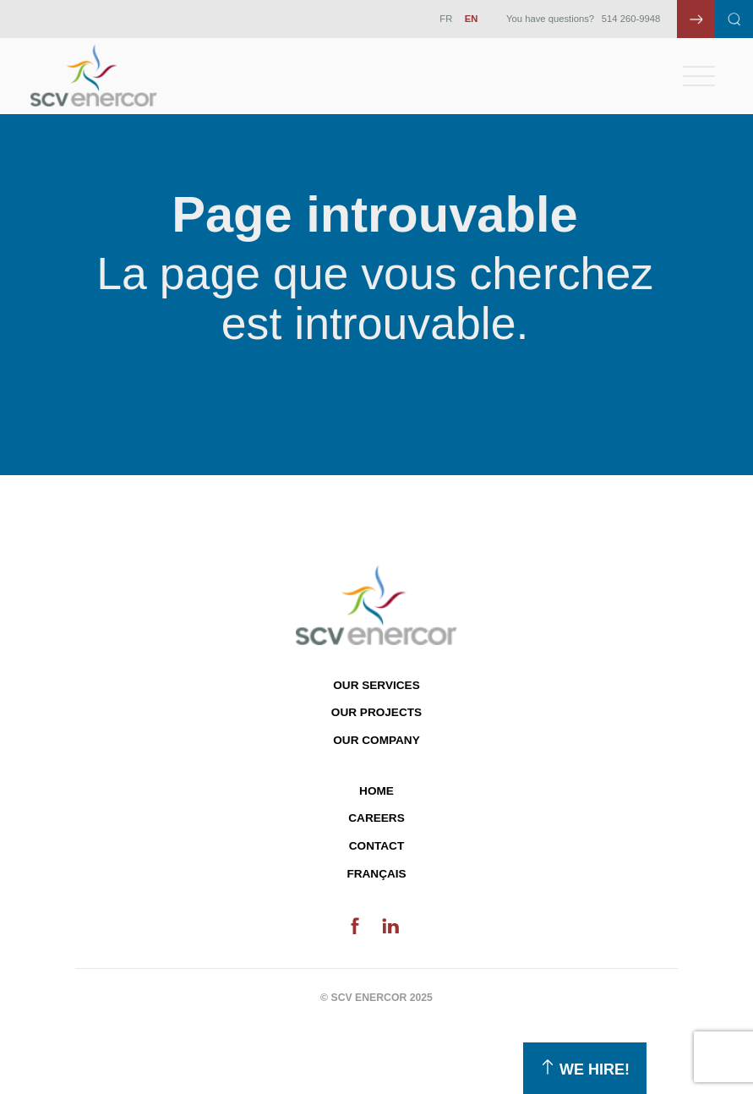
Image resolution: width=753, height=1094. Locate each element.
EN (471, 19)
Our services (376, 685)
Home (376, 791)
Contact (376, 846)
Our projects (376, 712)
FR (445, 19)
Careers (376, 818)
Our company (376, 740)
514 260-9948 (631, 19)
